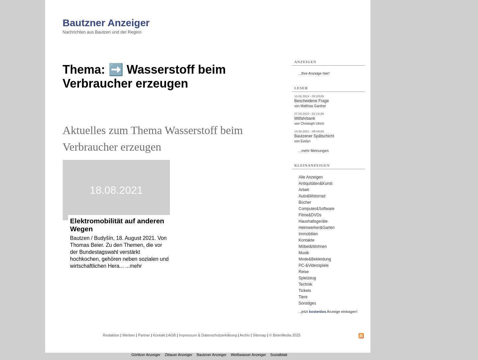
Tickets (305, 290)
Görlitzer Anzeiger (145, 355)
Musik (304, 252)
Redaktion (111, 335)
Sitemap (259, 335)
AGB (172, 335)
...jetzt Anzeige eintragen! (328, 311)
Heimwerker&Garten (317, 227)
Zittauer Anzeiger (178, 355)
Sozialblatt (279, 355)
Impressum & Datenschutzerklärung (208, 335)
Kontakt (159, 335)
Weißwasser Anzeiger (248, 355)
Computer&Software (317, 208)
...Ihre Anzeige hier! (314, 73)
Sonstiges (307, 303)
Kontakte (306, 240)
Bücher (305, 202)
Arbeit (304, 189)
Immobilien (308, 234)
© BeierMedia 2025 (284, 335)
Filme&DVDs (310, 215)
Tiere (303, 297)
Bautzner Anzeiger (106, 23)
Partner (144, 335)
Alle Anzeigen (311, 177)
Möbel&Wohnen (313, 246)
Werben (128, 335)
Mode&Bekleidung (315, 259)
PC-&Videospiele (314, 265)
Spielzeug (307, 278)
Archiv (245, 335)
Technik (305, 284)
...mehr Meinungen (313, 150)
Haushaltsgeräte (313, 221)
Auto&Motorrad (312, 196)
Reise (304, 271)
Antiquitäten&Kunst (316, 183)
